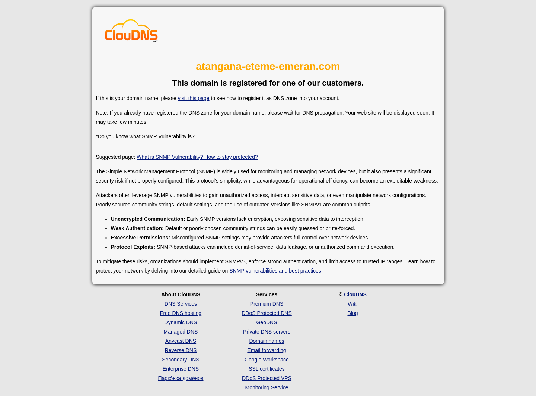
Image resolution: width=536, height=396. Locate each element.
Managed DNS (181, 332)
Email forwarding (266, 350)
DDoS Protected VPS (266, 378)
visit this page (194, 98)
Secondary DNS (180, 360)
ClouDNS (355, 294)
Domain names (266, 341)
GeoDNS (266, 322)
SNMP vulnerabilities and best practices (275, 271)
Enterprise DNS (181, 369)
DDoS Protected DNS (267, 313)
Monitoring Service (266, 387)
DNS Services (181, 304)
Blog (352, 313)
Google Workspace (267, 360)
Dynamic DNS (181, 322)
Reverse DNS (181, 350)
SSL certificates (267, 369)
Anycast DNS (180, 341)
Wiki (352, 304)
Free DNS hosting (180, 313)
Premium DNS (266, 304)
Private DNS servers (266, 332)
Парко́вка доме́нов (181, 378)
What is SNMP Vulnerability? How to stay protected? (197, 157)
